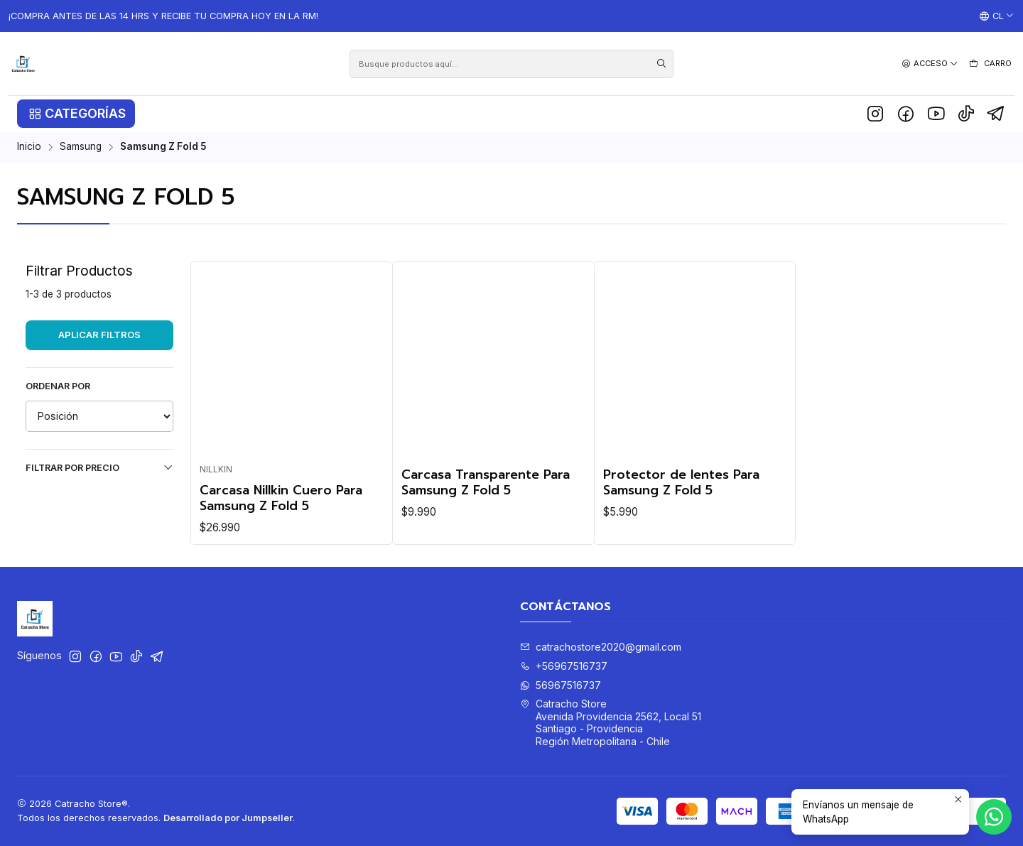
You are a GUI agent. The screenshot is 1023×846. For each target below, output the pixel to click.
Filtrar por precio (99, 467)
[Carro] (989, 64)
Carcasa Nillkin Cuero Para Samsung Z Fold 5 (281, 498)
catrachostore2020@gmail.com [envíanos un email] (600, 647)
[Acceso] (930, 63)
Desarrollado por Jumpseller (228, 818)
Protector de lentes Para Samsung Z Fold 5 (681, 482)
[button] (76, 113)
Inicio (29, 147)
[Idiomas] (996, 16)
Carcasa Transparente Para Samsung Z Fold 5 (485, 482)
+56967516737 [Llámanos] (563, 666)
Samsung (81, 147)
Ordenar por (58, 386)
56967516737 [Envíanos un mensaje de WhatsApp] (560, 685)
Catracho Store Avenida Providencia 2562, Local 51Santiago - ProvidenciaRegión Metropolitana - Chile (610, 722)
